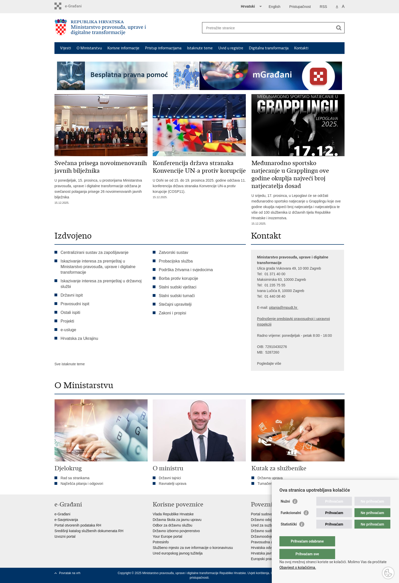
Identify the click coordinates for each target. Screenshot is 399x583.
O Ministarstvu (89, 48)
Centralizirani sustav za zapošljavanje (95, 252)
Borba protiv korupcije (178, 278)
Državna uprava (270, 478)
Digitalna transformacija (269, 48)
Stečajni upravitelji (175, 304)
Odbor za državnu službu (172, 525)
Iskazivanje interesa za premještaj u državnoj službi (101, 284)
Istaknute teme (200, 48)
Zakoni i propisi (172, 313)
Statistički (289, 534)
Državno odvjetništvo (267, 520)
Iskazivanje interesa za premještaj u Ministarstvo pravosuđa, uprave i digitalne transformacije (98, 266)
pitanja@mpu (279, 307)
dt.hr (293, 307)
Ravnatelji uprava (172, 484)
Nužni (285, 511)
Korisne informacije (123, 48)
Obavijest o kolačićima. (297, 567)
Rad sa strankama (75, 478)
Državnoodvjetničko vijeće (271, 536)
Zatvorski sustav (173, 252)
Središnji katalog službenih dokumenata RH (88, 531)
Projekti (67, 321)
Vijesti (65, 48)
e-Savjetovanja (66, 520)
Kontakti (301, 48)
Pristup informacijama (163, 48)
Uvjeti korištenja (258, 573)
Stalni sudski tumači (177, 296)
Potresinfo (161, 542)
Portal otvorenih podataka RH (77, 525)
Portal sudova (262, 514)
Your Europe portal (167, 536)
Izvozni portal (64, 536)
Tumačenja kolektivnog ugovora (283, 484)
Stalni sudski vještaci (178, 287)
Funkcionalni (291, 523)
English (274, 7)
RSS (323, 7)
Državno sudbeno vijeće (270, 531)
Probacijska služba (176, 261)
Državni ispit (72, 295)
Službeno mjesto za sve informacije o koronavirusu (193, 548)
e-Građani (62, 514)
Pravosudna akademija (269, 542)
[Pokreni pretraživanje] (338, 28)
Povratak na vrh (69, 573)
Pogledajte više (269, 363)
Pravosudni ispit (75, 304)
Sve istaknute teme (69, 364)
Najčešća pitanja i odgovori (82, 484)
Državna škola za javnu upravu (177, 520)
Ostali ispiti (70, 312)
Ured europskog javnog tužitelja (178, 553)
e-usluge (68, 330)
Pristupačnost (300, 7)
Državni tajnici (170, 478)
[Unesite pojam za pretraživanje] (268, 28)
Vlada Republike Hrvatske (173, 514)
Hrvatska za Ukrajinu (79, 338)
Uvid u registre (230, 48)
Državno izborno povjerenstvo (176, 531)
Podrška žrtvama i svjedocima (186, 270)
